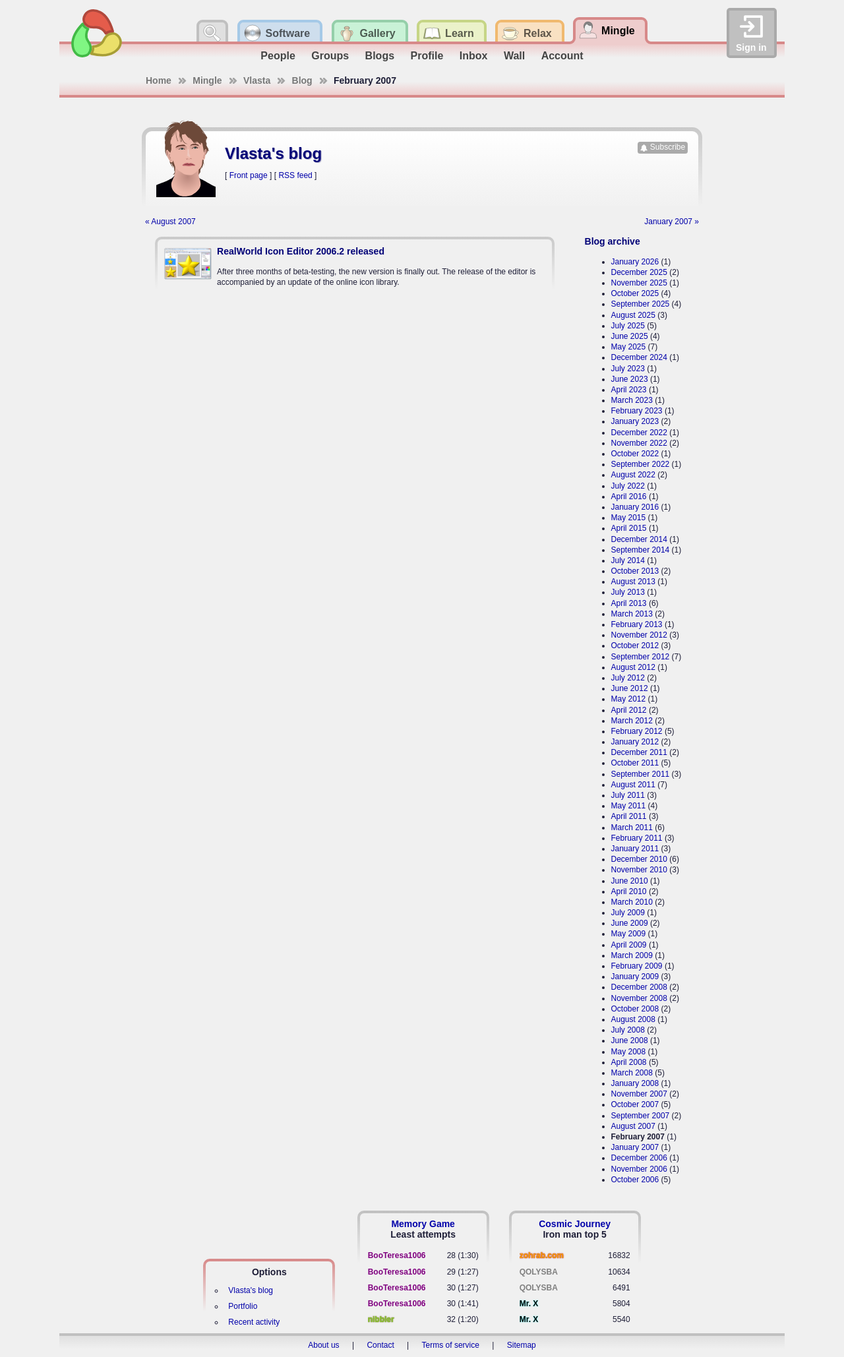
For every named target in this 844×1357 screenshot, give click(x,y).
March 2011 (632, 827)
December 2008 (639, 987)
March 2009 (632, 955)
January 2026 (635, 261)
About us (323, 1345)
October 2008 (635, 1008)
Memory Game (422, 1224)
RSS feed (295, 175)
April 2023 (629, 389)
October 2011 (635, 763)
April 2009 (629, 945)
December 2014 (639, 539)
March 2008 (632, 1072)
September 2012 (640, 656)
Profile (427, 55)
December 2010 (639, 859)
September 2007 (640, 1115)
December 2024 (639, 357)
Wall (514, 55)
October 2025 (635, 293)
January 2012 (635, 741)
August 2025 (633, 315)
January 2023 (635, 421)
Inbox (474, 55)
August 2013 (633, 581)
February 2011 (637, 838)
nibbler (381, 1319)
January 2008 (635, 1083)
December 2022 (639, 432)
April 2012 (629, 710)
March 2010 (632, 902)
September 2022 (640, 464)
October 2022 (635, 453)
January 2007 (635, 1147)
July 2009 (628, 912)
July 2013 (628, 592)
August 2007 (633, 1126)
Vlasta (256, 80)
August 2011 (633, 784)
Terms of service (450, 1345)
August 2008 (633, 1019)
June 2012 (629, 688)
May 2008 (628, 1051)
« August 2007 (170, 221)
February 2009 (637, 966)
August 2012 (633, 667)
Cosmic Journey (575, 1224)
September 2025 (640, 304)
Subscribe (667, 147)
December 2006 (639, 1157)
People (277, 55)
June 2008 (629, 1040)
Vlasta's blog (250, 1290)
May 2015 (628, 517)
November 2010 (639, 869)
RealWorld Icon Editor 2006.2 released (300, 251)
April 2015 (629, 528)
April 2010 (629, 891)
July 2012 (628, 677)
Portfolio (242, 1306)
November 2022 (639, 443)
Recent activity (254, 1322)
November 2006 (639, 1169)
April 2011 (629, 816)
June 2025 (629, 336)
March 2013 (632, 613)
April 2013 (629, 603)
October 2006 (635, 1179)
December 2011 (639, 752)
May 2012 (628, 699)
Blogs (379, 55)
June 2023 (629, 379)
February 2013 (637, 624)
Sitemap (521, 1345)
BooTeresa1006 (397, 1255)
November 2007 (639, 1094)
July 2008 (628, 1030)
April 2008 (629, 1062)
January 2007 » (671, 221)
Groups (330, 55)
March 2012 (632, 720)
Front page (248, 175)
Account (562, 55)
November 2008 (639, 998)
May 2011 (628, 805)
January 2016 (635, 507)
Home (158, 80)
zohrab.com (542, 1255)
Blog (302, 80)
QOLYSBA (539, 1272)
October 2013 (635, 571)
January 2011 (635, 848)
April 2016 (629, 496)
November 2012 (639, 635)
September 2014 (640, 550)
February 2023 (637, 410)
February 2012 (637, 731)
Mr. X (529, 1303)
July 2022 (628, 486)
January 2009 (635, 976)
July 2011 (628, 795)
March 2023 (632, 400)
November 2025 (639, 282)
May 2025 (628, 346)
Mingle (207, 80)
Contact (380, 1345)
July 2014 (628, 560)
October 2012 (635, 645)
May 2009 (628, 933)
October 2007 (635, 1104)
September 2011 (640, 774)
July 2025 (628, 325)
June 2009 (629, 923)
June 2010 (629, 881)
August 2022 (633, 474)
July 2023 (628, 368)
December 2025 (639, 272)
